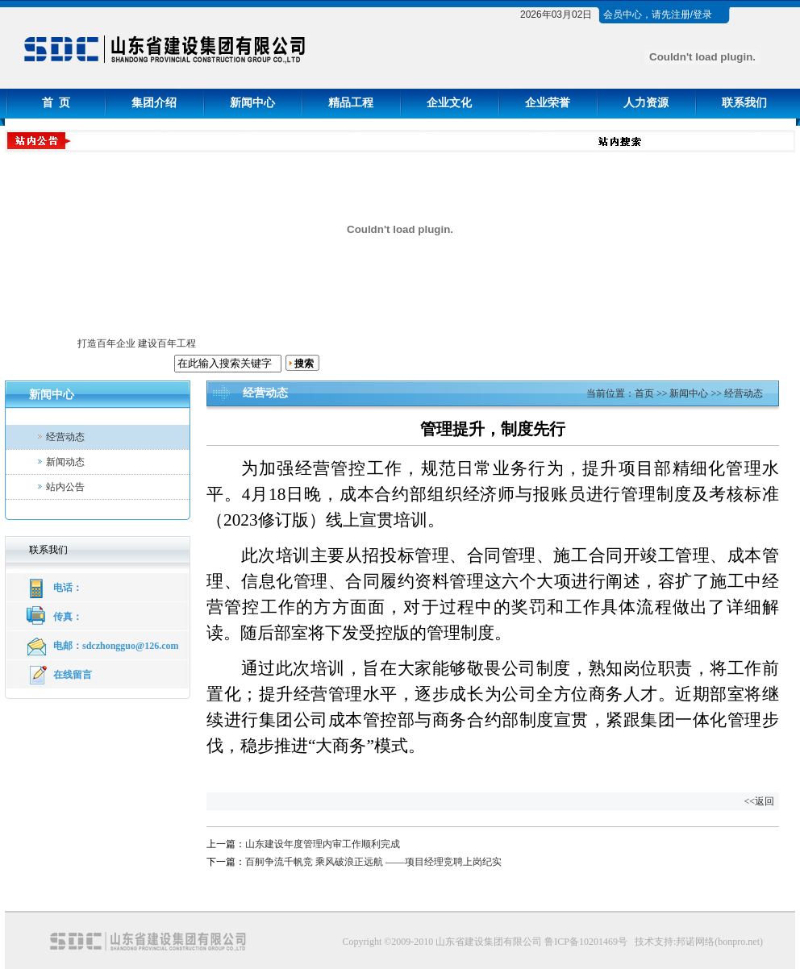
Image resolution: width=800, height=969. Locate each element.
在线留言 (72, 674)
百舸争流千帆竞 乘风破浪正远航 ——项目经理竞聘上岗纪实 (373, 861)
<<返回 (759, 801)
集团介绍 (154, 103)
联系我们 (744, 103)
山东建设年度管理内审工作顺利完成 (322, 844)
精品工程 (350, 103)
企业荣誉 (547, 103)
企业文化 (449, 103)
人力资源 (646, 103)
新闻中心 (252, 103)
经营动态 (65, 437)
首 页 (56, 103)
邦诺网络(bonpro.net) (719, 941)
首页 (644, 393)
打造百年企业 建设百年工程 (136, 343)
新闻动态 (65, 462)
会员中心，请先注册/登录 (657, 14)
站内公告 (65, 487)
